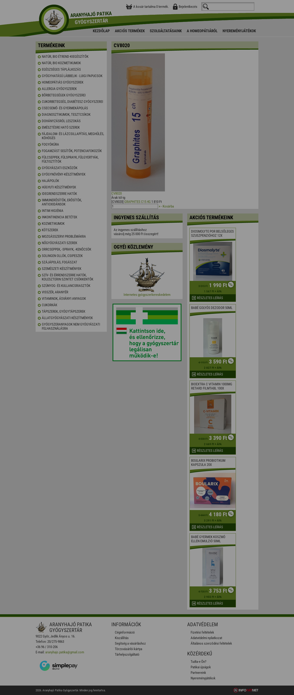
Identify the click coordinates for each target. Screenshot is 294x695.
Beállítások (164, 359)
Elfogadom (129, 359)
